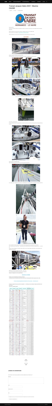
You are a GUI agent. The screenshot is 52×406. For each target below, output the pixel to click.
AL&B (6, 1)
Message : (9, 376)
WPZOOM (46, 404)
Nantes (10, 1)
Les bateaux (34, 1)
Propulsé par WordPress (8, 404)
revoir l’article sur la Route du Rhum (23, 32)
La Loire (44, 1)
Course (15, 10)
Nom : (9, 385)
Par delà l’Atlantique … (26, 1)
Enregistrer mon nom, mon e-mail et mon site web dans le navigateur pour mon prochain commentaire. (21, 396)
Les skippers (39, 1)
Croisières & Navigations (17, 1)
